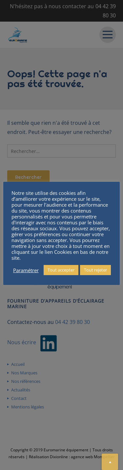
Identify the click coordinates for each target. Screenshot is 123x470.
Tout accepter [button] (61, 270)
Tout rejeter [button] (95, 270)
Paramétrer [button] (26, 270)
